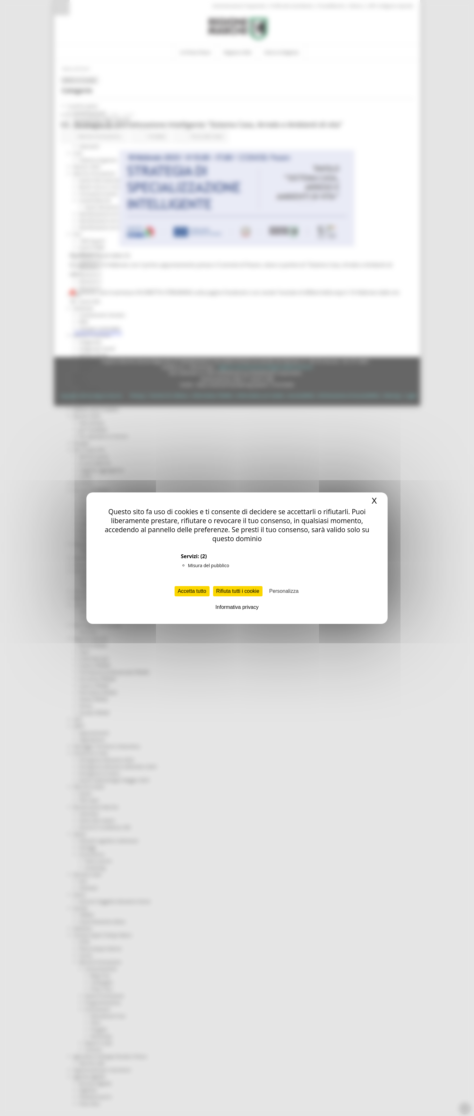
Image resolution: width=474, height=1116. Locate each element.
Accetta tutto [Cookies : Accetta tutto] (192, 591)
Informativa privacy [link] (236, 607)
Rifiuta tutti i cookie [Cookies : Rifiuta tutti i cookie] (237, 591)
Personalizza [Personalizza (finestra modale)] (284, 591)
